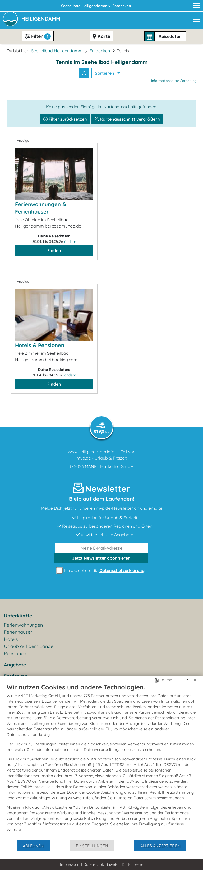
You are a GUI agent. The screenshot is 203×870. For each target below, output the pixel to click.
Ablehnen (33, 845)
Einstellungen (92, 845)
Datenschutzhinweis (101, 864)
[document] (101, 761)
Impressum (69, 864)
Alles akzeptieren (160, 845)
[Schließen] (195, 680)
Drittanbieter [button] (132, 864)
